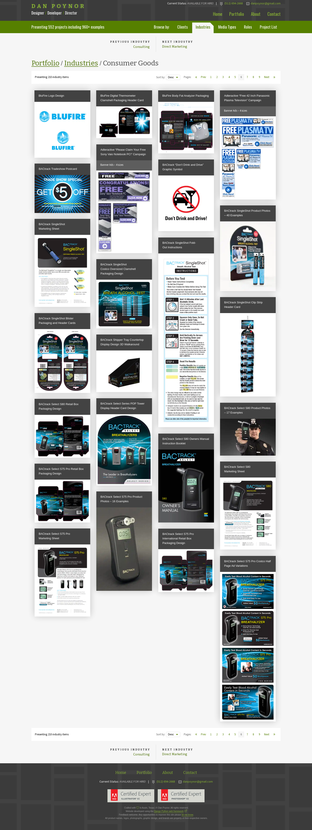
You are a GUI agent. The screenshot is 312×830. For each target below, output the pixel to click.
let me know (187, 815)
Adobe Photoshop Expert (181, 796)
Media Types (227, 27)
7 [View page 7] (247, 78)
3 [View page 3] (223, 78)
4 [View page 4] (229, 78)
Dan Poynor (58, 6)
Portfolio (236, 13)
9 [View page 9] (259, 78)
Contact (274, 13)
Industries (203, 27)
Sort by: (160, 78)
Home (217, 13)
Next (266, 78)
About (255, 13)
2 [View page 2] (217, 78)
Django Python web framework (169, 812)
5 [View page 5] (235, 78)
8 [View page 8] (253, 78)
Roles (248, 27)
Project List (268, 27)
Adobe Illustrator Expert (130, 796)
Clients (182, 27)
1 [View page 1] (210, 78)
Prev (203, 78)
